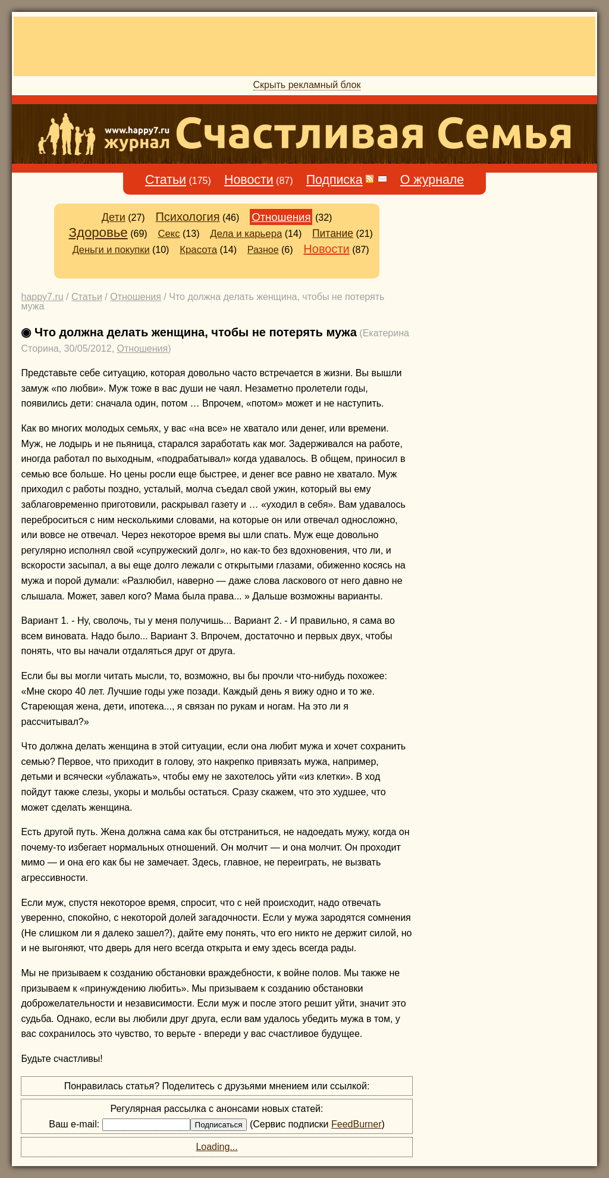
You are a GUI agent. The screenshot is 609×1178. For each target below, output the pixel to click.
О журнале (432, 180)
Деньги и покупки (111, 249)
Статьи (165, 180)
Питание (332, 233)
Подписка (334, 180)
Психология (187, 216)
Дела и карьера (246, 233)
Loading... (216, 1147)
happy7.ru (42, 297)
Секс (169, 233)
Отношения (281, 217)
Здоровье (98, 232)
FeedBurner (356, 1124)
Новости (249, 180)
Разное (263, 250)
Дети (113, 217)
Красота (198, 249)
